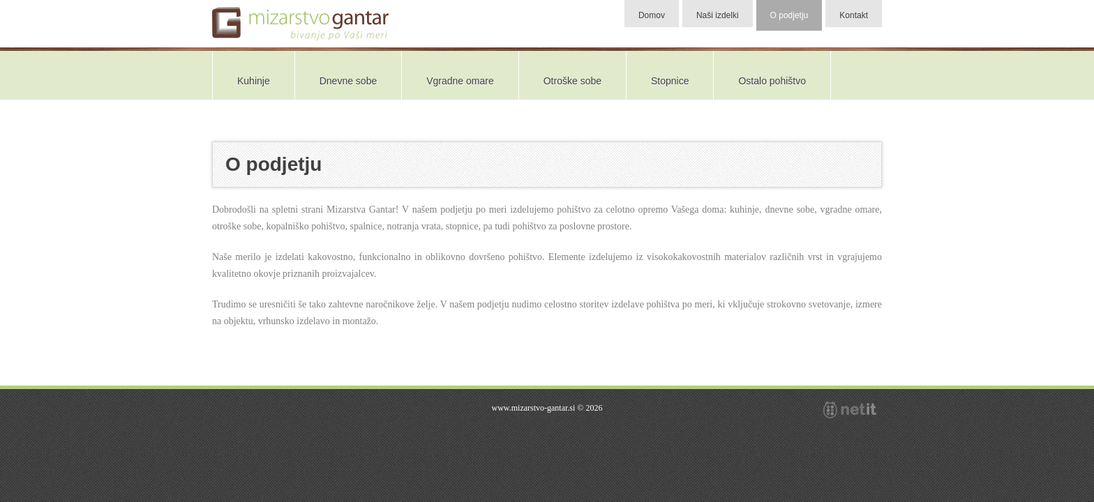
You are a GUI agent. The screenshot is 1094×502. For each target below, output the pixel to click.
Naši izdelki (717, 15)
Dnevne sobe (348, 80)
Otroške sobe (572, 80)
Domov (651, 15)
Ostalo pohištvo (772, 80)
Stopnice (670, 80)
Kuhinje (253, 80)
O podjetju (789, 15)
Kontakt (853, 15)
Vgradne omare (460, 80)
